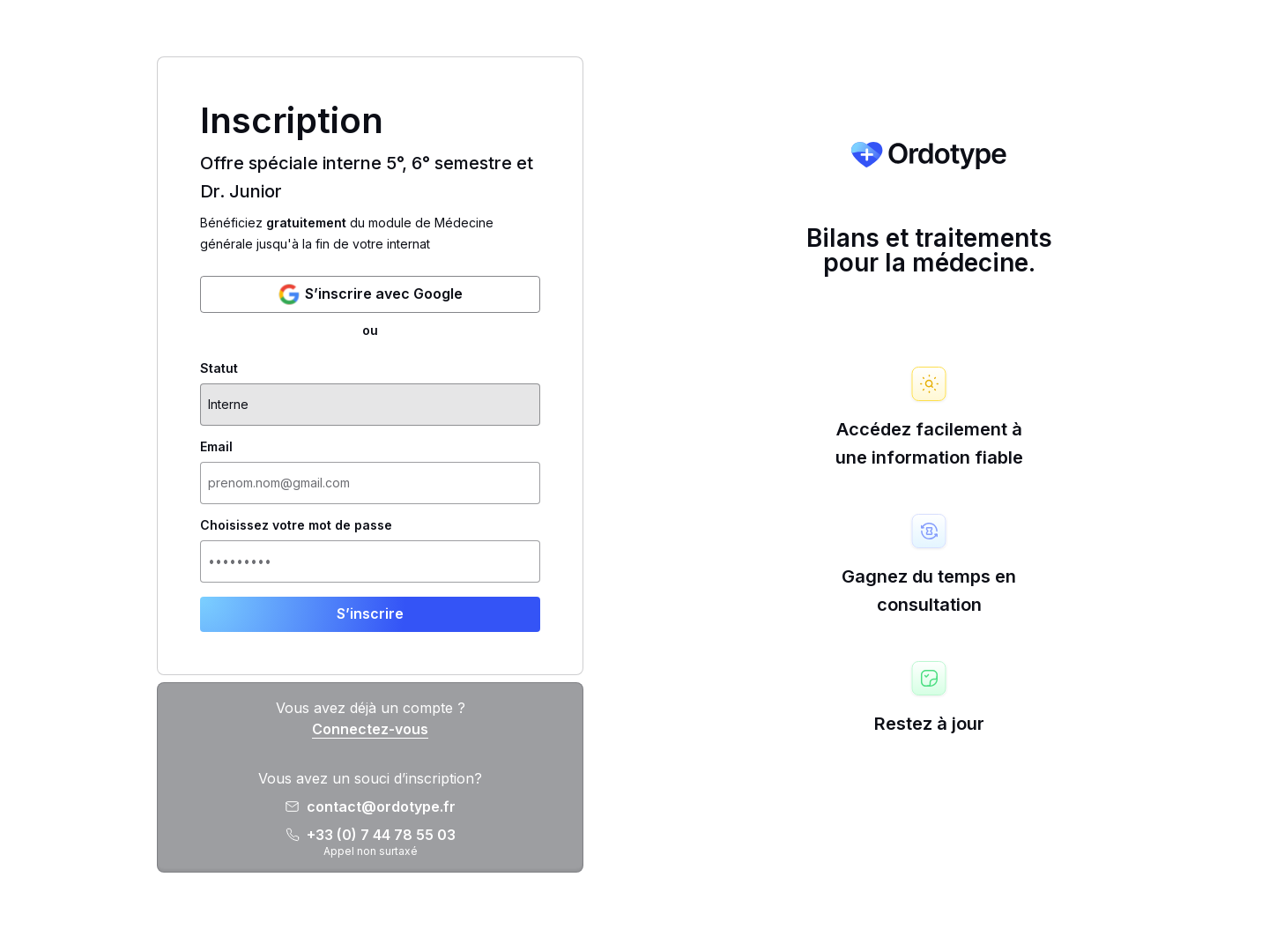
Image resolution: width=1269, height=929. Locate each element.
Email (216, 447)
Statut (219, 368)
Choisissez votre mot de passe (296, 525)
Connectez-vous (370, 729)
